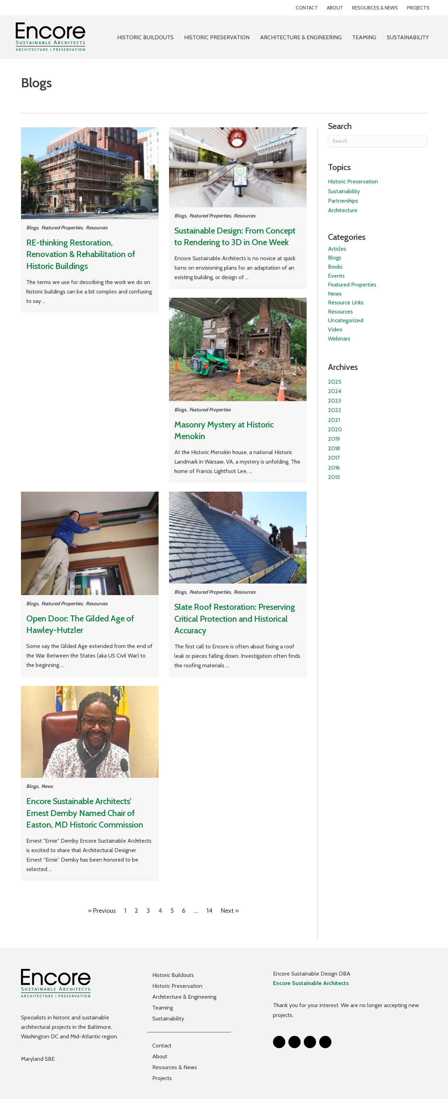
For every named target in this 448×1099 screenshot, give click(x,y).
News (47, 786)
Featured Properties (62, 227)
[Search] (377, 141)
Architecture (342, 210)
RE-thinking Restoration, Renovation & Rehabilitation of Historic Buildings (80, 254)
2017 (334, 457)
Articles (337, 248)
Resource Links (346, 302)
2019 (334, 439)
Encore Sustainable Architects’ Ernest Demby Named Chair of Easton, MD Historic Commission (84, 813)
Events (336, 275)
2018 (334, 448)
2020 (335, 429)
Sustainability (344, 191)
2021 (334, 420)
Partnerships (343, 200)
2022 (334, 410)
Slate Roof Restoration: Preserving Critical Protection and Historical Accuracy (234, 618)
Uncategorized (345, 320)
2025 (334, 381)
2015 (334, 477)
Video (335, 329)
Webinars (339, 338)
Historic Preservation (353, 181)
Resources (96, 227)
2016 (334, 467)
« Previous (102, 911)
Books (335, 266)
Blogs (32, 227)
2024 (334, 391)
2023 (334, 400)
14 (209, 911)
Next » (230, 911)
